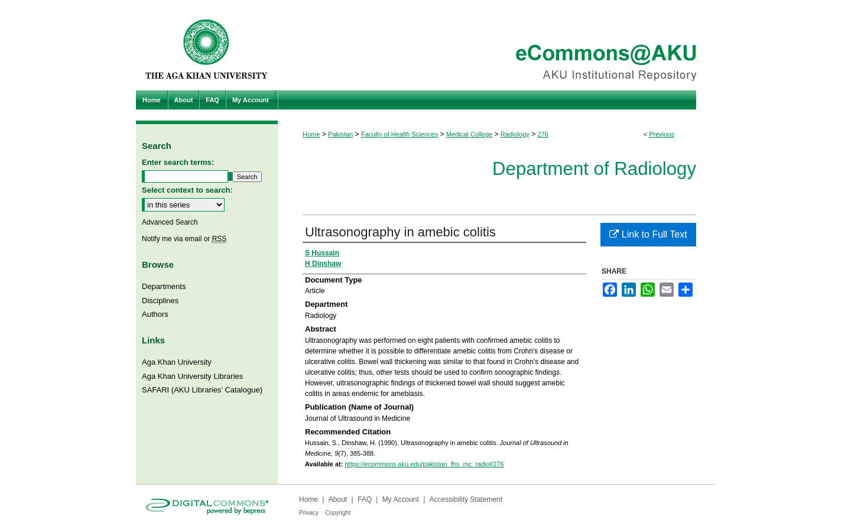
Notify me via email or (184, 239)
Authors (155, 314)
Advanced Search (170, 222)
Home (311, 134)
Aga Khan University (177, 362)
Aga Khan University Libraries (192, 376)
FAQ (365, 499)
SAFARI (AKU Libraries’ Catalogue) (202, 389)
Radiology (515, 134)
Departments (164, 286)
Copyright (337, 512)
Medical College (469, 134)
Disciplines (160, 300)
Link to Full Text (648, 234)
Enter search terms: (178, 162)
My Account (400, 499)
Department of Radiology (594, 168)
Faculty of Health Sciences (399, 134)
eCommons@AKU (496, 45)
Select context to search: (187, 190)
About (338, 499)
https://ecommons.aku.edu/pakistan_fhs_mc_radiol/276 (424, 464)
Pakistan (340, 134)
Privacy (309, 512)
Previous (661, 134)
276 (542, 134)
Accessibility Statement (466, 499)
